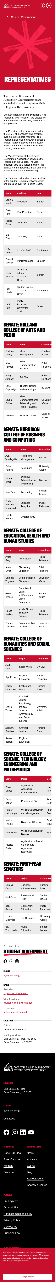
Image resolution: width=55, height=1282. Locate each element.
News (30, 1153)
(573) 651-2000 (12, 1111)
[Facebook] (6, 1132)
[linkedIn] (23, 1132)
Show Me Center (37, 1185)
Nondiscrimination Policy (18, 1213)
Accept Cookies (27, 1276)
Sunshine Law (12, 1233)
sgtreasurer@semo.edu (16, 1012)
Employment (11, 1201)
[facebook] (5, 961)
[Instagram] (15, 1132)
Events (31, 1165)
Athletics (32, 1159)
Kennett (8, 1165)
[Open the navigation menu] (48, 5)
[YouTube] (31, 1132)
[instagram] (17, 961)
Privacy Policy (12, 1220)
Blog (29, 1172)
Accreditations (35, 1178)
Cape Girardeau (13, 1153)
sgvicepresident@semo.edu (18, 1003)
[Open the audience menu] (42, 5)
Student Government (23, 17)
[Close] (50, 1252)
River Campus (12, 1159)
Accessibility (11, 1207)
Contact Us (9, 1118)
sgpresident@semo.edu (16, 993)
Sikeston (9, 1172)
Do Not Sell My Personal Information (27, 1268)
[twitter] (11, 961)
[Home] (17, 5)
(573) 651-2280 (12, 976)
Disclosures (10, 1226)
